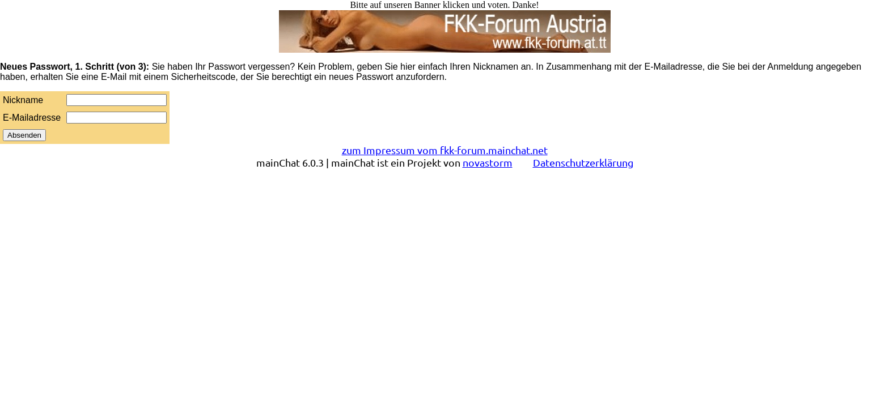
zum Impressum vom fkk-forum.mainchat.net (445, 150)
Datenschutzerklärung (583, 162)
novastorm (488, 162)
